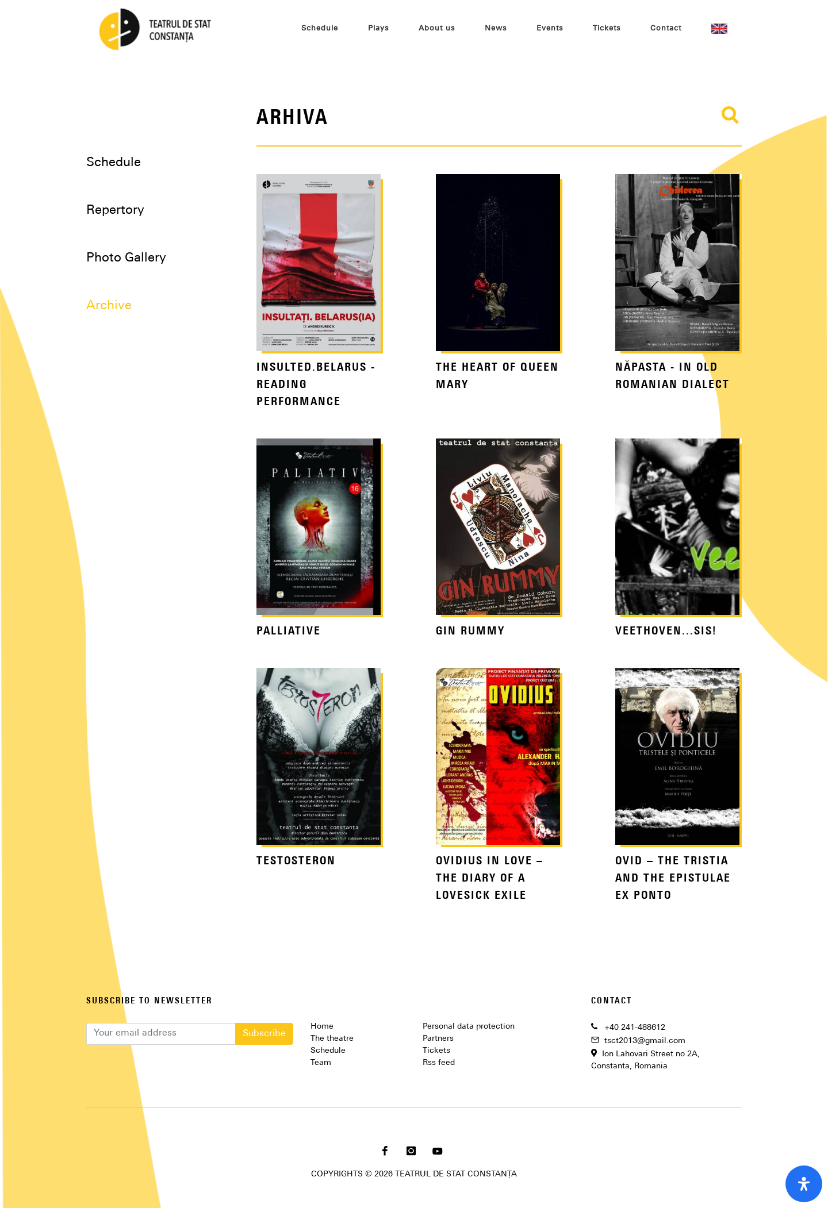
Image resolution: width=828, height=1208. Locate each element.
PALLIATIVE (288, 631)
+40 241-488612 (634, 1028)
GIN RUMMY (470, 631)
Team (320, 1063)
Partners (438, 1038)
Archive (109, 306)
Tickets (436, 1051)
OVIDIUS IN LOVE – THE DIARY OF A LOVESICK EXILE (489, 879)
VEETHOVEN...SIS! (666, 631)
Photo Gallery (126, 258)
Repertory (115, 210)
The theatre (332, 1038)
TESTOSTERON (296, 861)
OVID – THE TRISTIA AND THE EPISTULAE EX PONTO (673, 879)
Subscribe (264, 1033)
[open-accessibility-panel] (803, 1183)
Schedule (113, 163)
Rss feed (439, 1063)
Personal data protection (469, 1026)
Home (322, 1026)
